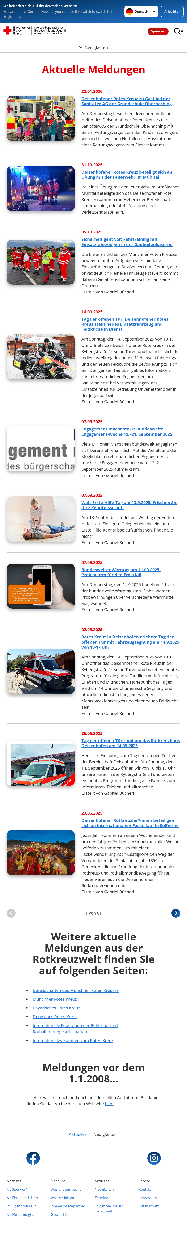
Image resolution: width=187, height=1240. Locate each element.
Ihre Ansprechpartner (68, 1206)
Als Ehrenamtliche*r (23, 1197)
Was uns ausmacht (66, 1189)
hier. (109, 1104)
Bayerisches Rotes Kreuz (56, 1008)
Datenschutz (149, 1206)
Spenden (158, 31)
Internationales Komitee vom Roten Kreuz (73, 1040)
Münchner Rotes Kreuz (55, 999)
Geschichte (59, 1214)
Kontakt (145, 1189)
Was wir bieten (62, 1197)
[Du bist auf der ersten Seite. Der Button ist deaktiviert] (11, 913)
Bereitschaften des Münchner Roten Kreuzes (76, 990)
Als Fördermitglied (21, 1214)
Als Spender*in (18, 1189)
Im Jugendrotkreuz (21, 1206)
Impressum (148, 1197)
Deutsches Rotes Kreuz (55, 1017)
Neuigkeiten (104, 1189)
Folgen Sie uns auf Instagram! (109, 1208)
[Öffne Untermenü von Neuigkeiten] (93, 45)
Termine (101, 1197)
